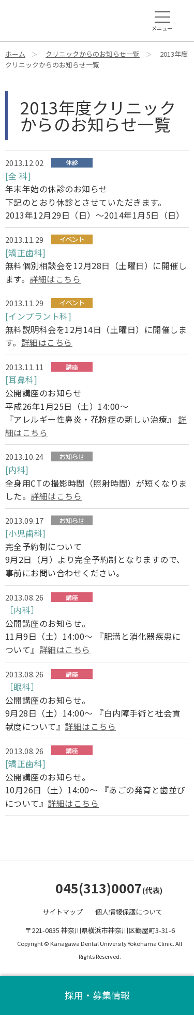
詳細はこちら (55, 279)
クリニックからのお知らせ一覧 (93, 54)
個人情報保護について (128, 912)
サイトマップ (62, 912)
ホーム (15, 54)
